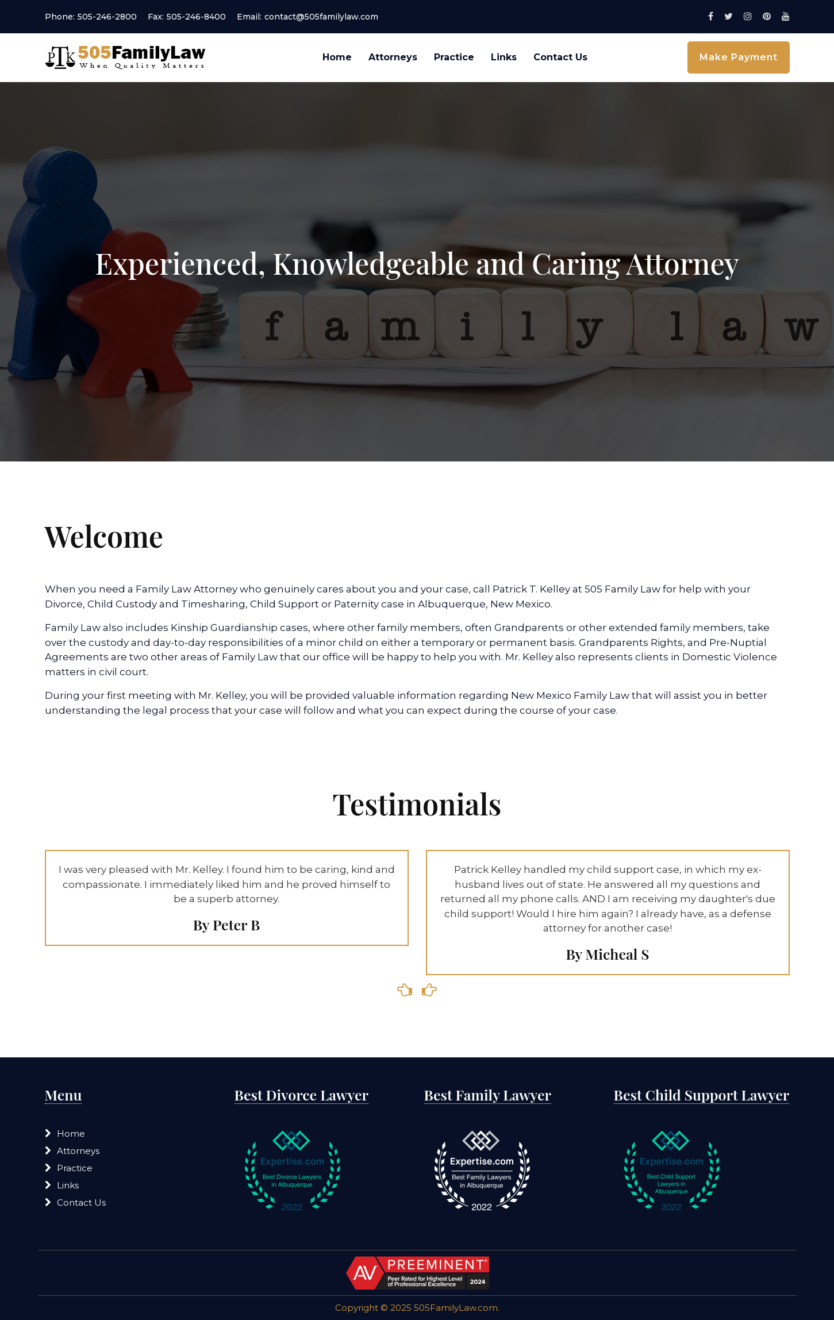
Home (337, 57)
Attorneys (392, 57)
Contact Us (560, 57)
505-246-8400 (196, 16)
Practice (454, 57)
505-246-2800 (107, 16)
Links (504, 57)
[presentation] (404, 990)
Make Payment (739, 57)
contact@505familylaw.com (321, 16)
